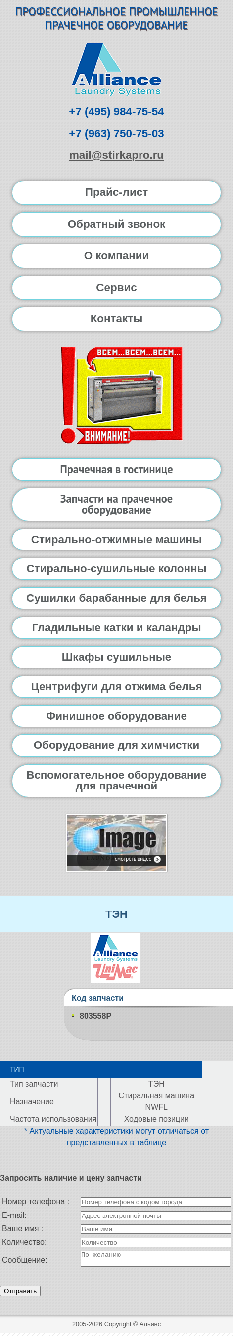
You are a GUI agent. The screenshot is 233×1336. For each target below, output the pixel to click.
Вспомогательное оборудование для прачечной (116, 780)
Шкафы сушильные (117, 657)
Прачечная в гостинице (116, 469)
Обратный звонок (117, 224)
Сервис (116, 287)
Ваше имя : (22, 1228)
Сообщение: (24, 1261)
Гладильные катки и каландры (116, 627)
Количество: (24, 1242)
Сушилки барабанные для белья (116, 598)
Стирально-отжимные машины (116, 539)
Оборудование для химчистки (117, 745)
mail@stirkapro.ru (116, 155)
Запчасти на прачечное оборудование (116, 504)
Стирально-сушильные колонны (116, 568)
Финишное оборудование (116, 716)
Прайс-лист (116, 192)
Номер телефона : (35, 1201)
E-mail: (14, 1215)
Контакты (117, 318)
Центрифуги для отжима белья (116, 686)
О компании (116, 255)
